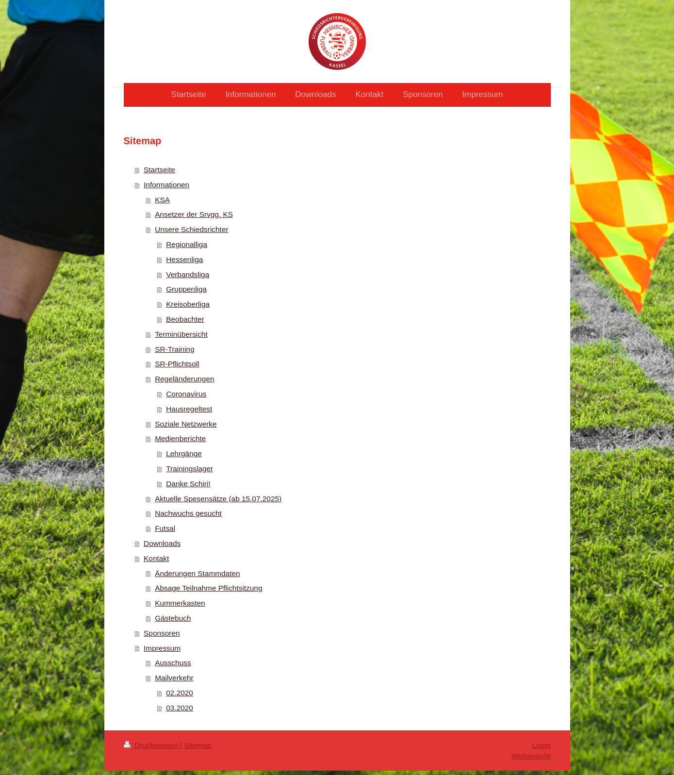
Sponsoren (162, 633)
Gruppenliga (186, 289)
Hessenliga (184, 259)
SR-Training (175, 349)
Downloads (162, 543)
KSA (162, 200)
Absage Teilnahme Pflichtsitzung (208, 588)
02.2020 (179, 693)
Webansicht (530, 756)
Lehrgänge (184, 453)
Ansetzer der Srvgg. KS (194, 214)
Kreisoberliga (188, 304)
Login (541, 745)
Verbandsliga (187, 274)
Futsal (165, 528)
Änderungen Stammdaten (197, 573)
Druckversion (152, 745)
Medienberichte (180, 438)
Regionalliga (186, 244)
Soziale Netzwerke (185, 424)
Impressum (162, 648)
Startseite (159, 169)
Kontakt (156, 558)
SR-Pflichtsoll (177, 364)
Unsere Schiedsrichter (191, 229)
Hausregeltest (189, 409)
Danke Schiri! (188, 483)
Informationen (166, 185)
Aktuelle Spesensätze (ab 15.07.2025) (218, 499)
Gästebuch (173, 618)
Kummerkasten (180, 603)
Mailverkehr (174, 678)
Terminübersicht (181, 334)
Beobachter (185, 319)
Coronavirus (186, 394)
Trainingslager (189, 468)
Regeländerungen (184, 379)
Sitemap (197, 745)
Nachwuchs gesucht (188, 513)
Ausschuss (173, 663)
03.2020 (179, 708)
